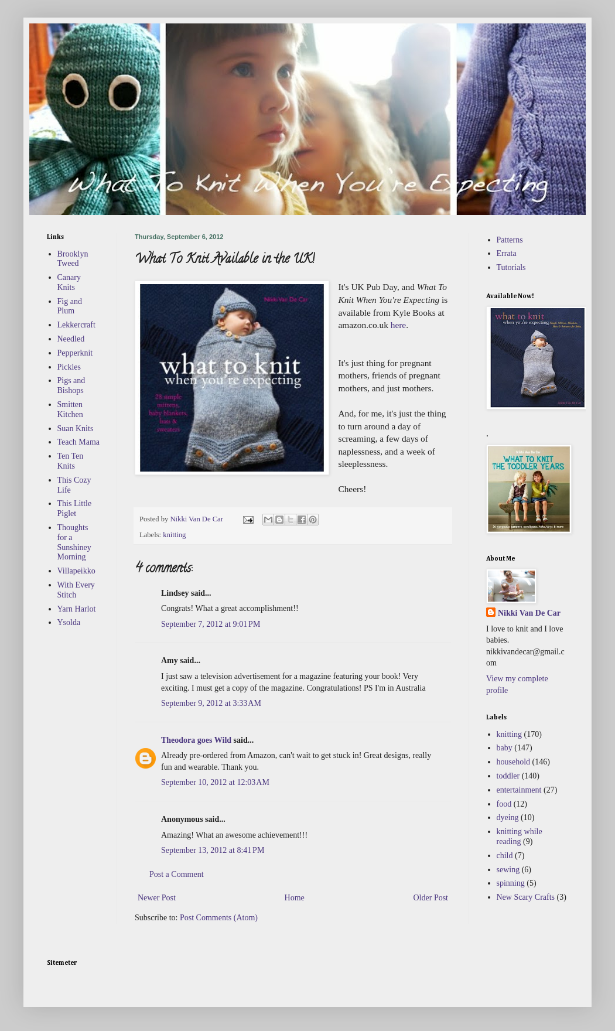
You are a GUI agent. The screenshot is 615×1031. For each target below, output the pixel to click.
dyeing (508, 817)
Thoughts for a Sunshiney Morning (74, 542)
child (505, 855)
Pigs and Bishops (71, 385)
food (504, 804)
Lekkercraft (76, 324)
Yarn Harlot (76, 609)
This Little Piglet (74, 508)
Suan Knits (75, 428)
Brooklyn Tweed (72, 259)
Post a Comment (176, 874)
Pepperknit (75, 353)
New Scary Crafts (526, 897)
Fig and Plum (69, 306)
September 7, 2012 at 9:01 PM (210, 624)
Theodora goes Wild (196, 740)
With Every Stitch (76, 590)
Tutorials (511, 267)
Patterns (510, 239)
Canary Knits (69, 282)
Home (295, 897)
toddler (508, 775)
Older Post (431, 897)
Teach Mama (78, 442)
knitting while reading (519, 836)
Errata (507, 253)
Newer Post (157, 897)
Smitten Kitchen (70, 409)
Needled (71, 338)
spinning (511, 883)
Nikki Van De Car (529, 613)
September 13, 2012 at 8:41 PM (212, 850)
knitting (174, 535)
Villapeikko (76, 570)
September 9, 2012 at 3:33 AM (211, 703)
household (514, 761)
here (398, 325)
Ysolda (69, 622)
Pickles (69, 367)
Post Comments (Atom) (219, 917)
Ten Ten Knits (70, 461)
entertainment (519, 790)
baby (504, 747)
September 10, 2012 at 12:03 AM (215, 782)
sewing (508, 869)
